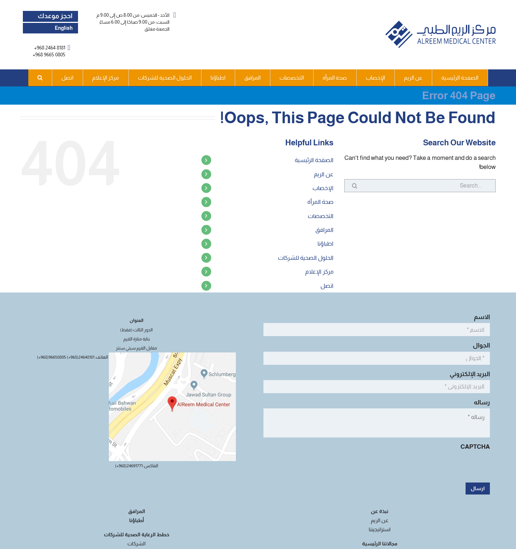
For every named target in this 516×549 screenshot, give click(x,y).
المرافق (324, 230)
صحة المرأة (320, 202)
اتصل (326, 286)
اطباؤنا (325, 244)
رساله (480, 402)
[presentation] (435, 467)
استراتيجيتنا (379, 529)
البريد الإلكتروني (468, 374)
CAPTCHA (475, 446)
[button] (40, 77)
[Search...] (420, 185)
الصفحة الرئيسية (314, 160)
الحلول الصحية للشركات (305, 258)
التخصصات (320, 216)
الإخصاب (322, 188)
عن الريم (323, 174)
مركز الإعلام (319, 272)
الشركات (136, 543)
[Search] (350, 185)
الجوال (479, 345)
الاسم (480, 317)
